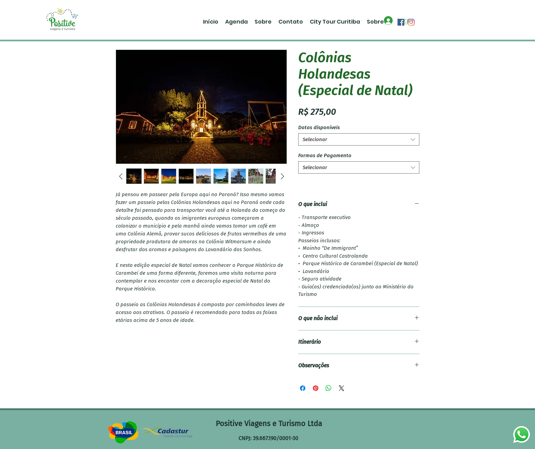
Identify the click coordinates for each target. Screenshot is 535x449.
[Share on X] (341, 388)
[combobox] (358, 139)
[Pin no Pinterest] (316, 388)
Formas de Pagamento (324, 155)
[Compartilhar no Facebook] (303, 388)
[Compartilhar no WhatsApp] (328, 388)
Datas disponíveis (319, 127)
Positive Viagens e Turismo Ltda (269, 423)
